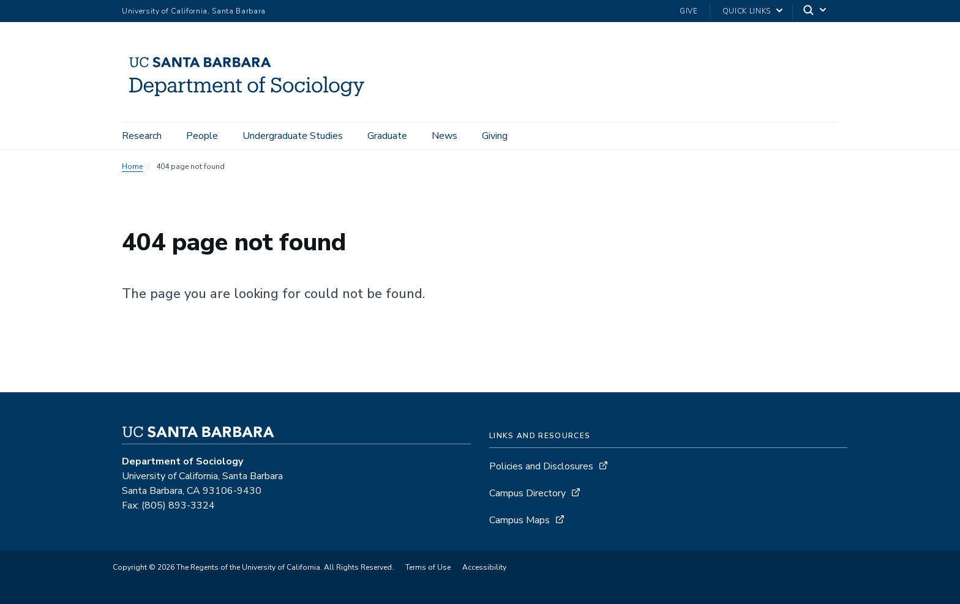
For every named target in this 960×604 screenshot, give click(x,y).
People (202, 136)
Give (689, 11)
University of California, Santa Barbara (194, 11)
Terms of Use (428, 567)
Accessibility (484, 567)
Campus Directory (527, 493)
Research (142, 136)
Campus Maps (519, 520)
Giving (495, 136)
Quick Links (746, 11)
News (444, 136)
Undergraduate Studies (292, 136)
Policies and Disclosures (541, 466)
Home (132, 166)
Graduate (387, 136)
